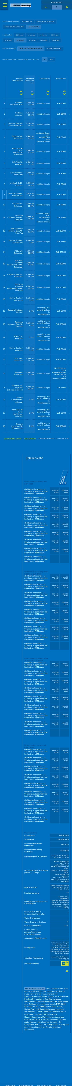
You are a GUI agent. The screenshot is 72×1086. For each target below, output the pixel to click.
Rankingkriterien (30, 438)
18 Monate (31, 35)
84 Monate (43, 40)
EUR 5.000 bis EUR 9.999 (45, 21)
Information (56, 2)
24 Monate (43, 35)
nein (51, 59)
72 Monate (32, 40)
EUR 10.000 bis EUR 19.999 (14, 27)
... (69, 103)
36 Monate (54, 35)
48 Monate (8, 40)
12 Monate (19, 35)
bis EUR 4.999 (27, 21)
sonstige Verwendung (54, 48)
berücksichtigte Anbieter (12, 438)
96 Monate (55, 40)
